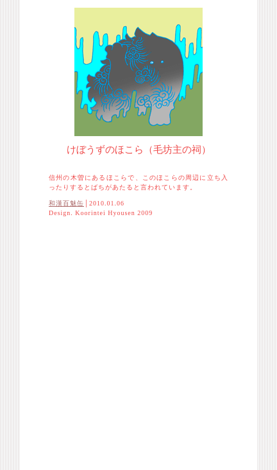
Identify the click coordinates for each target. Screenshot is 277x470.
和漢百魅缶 (66, 203)
